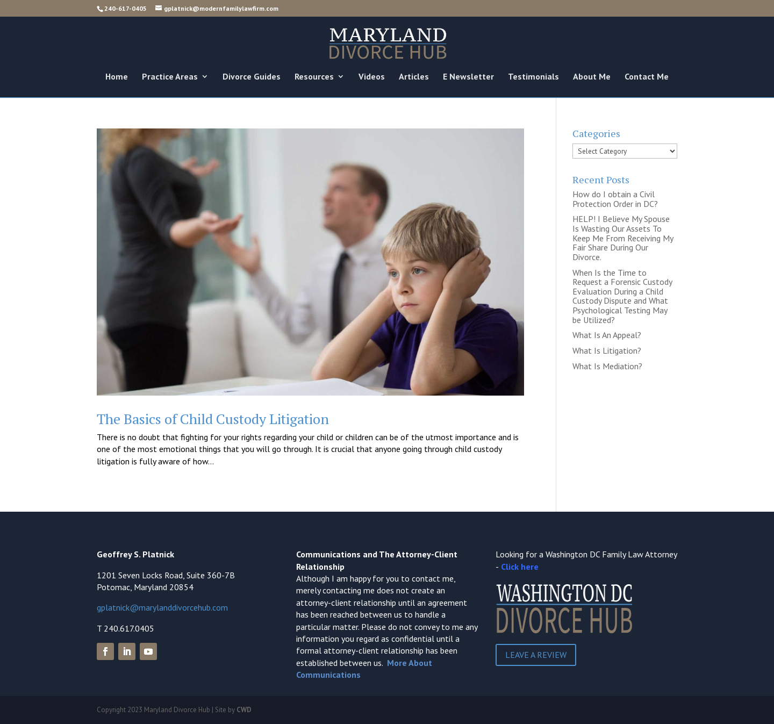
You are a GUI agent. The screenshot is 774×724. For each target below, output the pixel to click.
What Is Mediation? (607, 366)
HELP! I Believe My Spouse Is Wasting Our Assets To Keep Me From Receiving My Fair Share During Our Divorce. (622, 237)
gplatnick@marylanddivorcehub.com (162, 607)
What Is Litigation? (606, 350)
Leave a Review (536, 654)
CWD (244, 709)
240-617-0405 (125, 8)
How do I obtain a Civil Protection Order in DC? (615, 199)
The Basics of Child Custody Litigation (213, 419)
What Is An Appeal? (606, 334)
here (530, 566)
